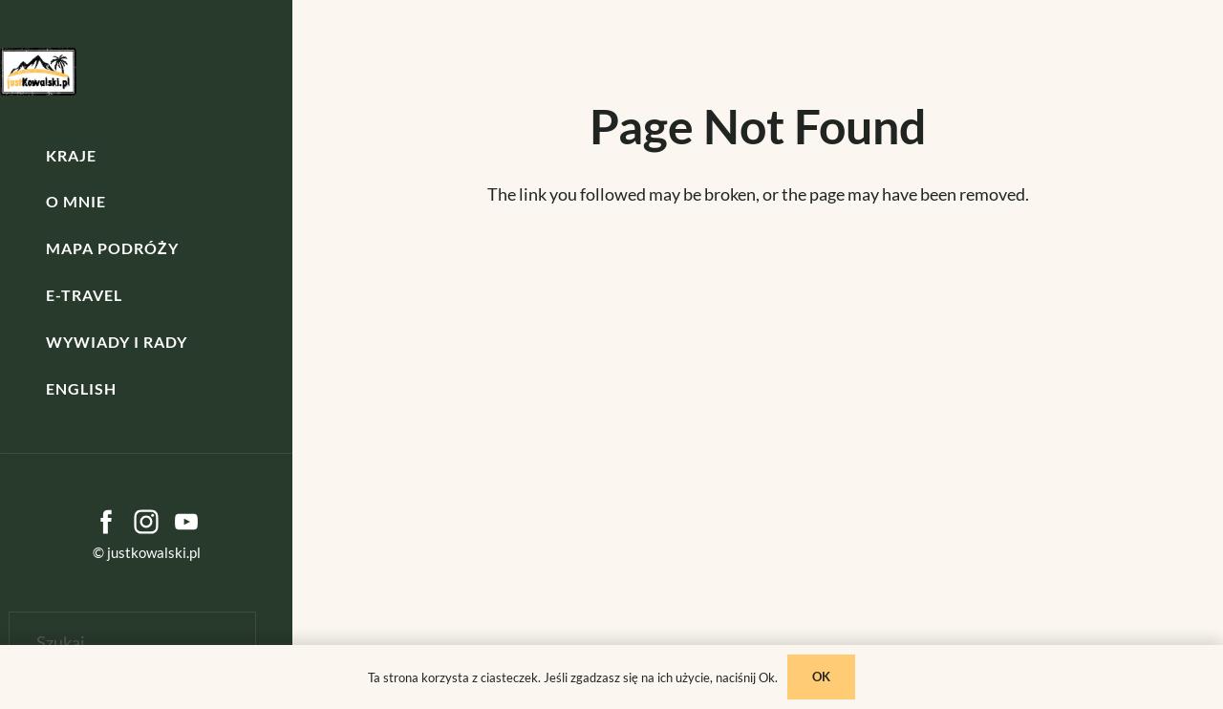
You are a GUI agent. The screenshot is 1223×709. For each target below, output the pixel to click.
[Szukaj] (132, 643)
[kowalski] (38, 72)
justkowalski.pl (154, 552)
